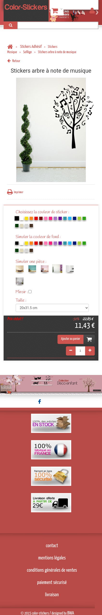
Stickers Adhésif (31, 47)
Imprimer (15, 192)
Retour (13, 61)
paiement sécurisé (52, 582)
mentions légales (52, 558)
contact (52, 545)
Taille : (21, 300)
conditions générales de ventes (52, 570)
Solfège (27, 52)
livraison (52, 594)
